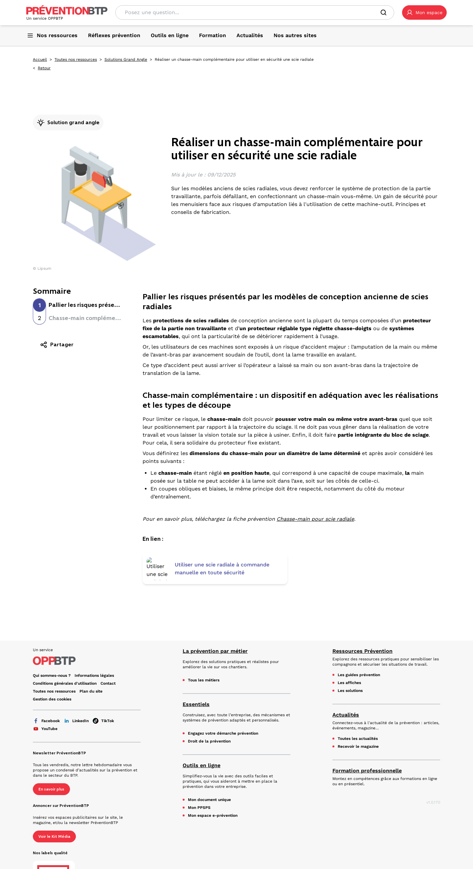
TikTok (103, 677)
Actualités (345, 671)
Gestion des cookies (52, 655)
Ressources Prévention (362, 607)
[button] (424, 12)
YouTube (45, 685)
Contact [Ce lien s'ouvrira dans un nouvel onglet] (108, 639)
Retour (44, 68)
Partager (57, 345)
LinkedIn (76, 677)
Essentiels (196, 660)
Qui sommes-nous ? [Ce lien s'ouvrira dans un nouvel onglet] (52, 631)
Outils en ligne (201, 721)
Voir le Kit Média (54, 792)
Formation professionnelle (367, 726)
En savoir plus (51, 745)
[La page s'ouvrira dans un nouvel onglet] (424, 12)
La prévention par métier (215, 607)
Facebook (46, 677)
